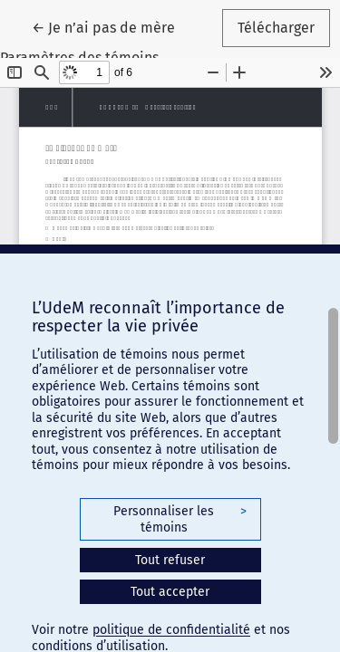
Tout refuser (170, 560)
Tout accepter (170, 591)
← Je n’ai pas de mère (111, 26)
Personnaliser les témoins (179, 519)
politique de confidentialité (171, 630)
